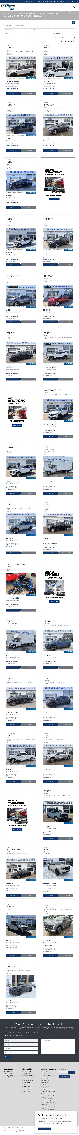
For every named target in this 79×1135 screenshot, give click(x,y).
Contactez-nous (26, 1093)
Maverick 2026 (45, 1086)
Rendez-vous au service (28, 1082)
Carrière (25, 1086)
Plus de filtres (56, 35)
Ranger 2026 (45, 1088)
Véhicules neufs (26, 1073)
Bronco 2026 (45, 1082)
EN (77, 1)
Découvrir (13, 95)
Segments (8, 35)
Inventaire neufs (26, 1075)
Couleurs (31, 35)
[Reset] (19, 27)
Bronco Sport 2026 (47, 1078)
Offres (24, 1078)
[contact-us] (74, 7)
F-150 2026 (44, 1089)
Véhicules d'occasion (28, 1076)
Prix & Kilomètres (10, 31)
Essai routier (26, 1091)
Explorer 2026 (45, 1080)
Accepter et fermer (44, 1129)
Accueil (58, 13)
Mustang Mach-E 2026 (48, 1077)
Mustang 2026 (45, 1075)
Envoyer (7, 1058)
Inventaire (65, 13)
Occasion (8, 27)
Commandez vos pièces (28, 1080)
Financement (29, 95)
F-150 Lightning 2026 (47, 1091)
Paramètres (55, 1129)
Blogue (24, 1089)
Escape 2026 (45, 1073)
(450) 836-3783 (38, 1)
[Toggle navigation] (77, 6)
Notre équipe (26, 1087)
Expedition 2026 (46, 1084)
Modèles (55, 31)
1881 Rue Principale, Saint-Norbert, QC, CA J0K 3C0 (59, 1)
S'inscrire (71, 1073)
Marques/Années (34, 31)
